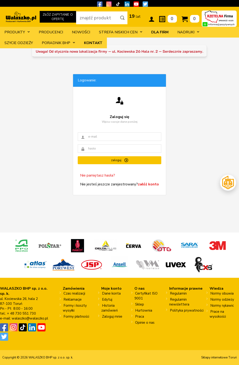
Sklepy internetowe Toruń (219, 357)
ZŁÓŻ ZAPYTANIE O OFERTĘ (58, 17)
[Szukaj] (122, 17)
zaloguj (119, 160)
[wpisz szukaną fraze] (96, 17)
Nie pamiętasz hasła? (97, 175)
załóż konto (148, 184)
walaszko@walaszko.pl (30, 318)
